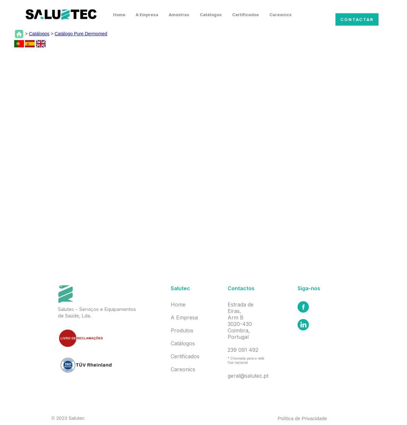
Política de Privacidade (302, 418)
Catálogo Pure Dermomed (80, 33)
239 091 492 (243, 350)
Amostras (179, 14)
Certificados (245, 14)
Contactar (357, 19)
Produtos (182, 330)
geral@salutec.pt (248, 376)
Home (119, 14)
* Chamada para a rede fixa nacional (246, 360)
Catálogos (211, 14)
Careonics (280, 14)
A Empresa (147, 14)
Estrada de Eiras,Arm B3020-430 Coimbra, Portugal (241, 320)
